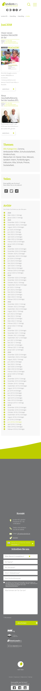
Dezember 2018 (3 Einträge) (17, 407)
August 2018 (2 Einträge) (16, 417)
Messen (30, 157)
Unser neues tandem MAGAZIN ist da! (9, 35)
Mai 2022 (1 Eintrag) (14, 316)
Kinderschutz (9, 154)
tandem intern (9, 159)
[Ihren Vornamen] (20, 567)
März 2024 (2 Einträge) (15, 268)
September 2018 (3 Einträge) (17, 415)
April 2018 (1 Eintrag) (14, 424)
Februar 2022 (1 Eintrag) (16, 323)
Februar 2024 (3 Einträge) (16, 270)
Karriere (15, 538)
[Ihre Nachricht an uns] (20, 601)
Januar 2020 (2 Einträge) (15, 374)
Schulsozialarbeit (27, 151)
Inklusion (7, 162)
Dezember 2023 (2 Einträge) (17, 278)
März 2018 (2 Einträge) (15, 427)
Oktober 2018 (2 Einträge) (16, 412)
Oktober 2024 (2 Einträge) (16, 254)
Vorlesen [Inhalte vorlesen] (20, 10)
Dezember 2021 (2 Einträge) (17, 330)
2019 (9, 376)
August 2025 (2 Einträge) (16, 227)
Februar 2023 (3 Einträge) (16, 299)
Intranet (11, 677)
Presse (26, 162)
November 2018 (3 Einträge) (17, 410)
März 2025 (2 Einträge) (15, 239)
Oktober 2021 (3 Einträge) (16, 335)
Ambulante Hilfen (11, 151)
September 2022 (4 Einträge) (17, 309)
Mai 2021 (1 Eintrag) (14, 343)
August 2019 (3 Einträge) (16, 388)
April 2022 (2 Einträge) (15, 318)
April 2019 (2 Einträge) (15, 398)
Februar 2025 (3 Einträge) (16, 242)
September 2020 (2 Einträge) (17, 357)
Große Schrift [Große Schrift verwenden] (16, 10)
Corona (21, 149)
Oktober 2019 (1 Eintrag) (16, 383)
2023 (9, 275)
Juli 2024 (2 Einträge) (14, 258)
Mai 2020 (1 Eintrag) (14, 364)
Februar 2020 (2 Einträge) (16, 371)
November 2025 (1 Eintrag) (16, 222)
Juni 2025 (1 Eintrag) (14, 232)
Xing (16, 191)
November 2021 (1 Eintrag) (16, 333)
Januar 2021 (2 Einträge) (15, 350)
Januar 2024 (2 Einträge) (15, 273)
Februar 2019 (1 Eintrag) (16, 403)
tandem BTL (4, 16)
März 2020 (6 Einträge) (15, 369)
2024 (9, 246)
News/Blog (13, 16)
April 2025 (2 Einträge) (15, 237)
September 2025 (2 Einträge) (17, 225)
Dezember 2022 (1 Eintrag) (16, 304)
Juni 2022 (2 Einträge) (15, 314)
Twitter (11, 191)
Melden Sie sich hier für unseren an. (20, 543)
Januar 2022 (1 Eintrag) (15, 326)
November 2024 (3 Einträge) (17, 251)
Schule (20, 162)
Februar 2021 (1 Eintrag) (16, 347)
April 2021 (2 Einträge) (15, 345)
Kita (14, 162)
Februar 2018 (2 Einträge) (16, 429)
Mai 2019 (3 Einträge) (15, 395)
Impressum (17, 677)
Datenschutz (24, 677)
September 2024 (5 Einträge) (17, 256)
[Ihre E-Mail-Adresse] (20, 573)
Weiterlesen (8, 89)
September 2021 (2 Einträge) (17, 338)
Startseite (10, 4)
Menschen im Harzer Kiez (14, 157)
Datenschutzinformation (12, 586)
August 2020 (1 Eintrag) (15, 359)
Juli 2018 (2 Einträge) (14, 419)
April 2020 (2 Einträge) (15, 367)
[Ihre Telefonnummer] (20, 578)
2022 (9, 302)
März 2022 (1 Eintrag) (15, 321)
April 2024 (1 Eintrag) (14, 266)
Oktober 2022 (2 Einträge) (16, 307)
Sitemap (30, 677)
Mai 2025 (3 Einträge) (15, 234)
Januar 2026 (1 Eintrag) (15, 218)
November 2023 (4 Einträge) (17, 280)
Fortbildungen (23, 159)
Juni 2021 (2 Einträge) (15, 340)
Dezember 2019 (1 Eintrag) (16, 379)
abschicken (21, 623)
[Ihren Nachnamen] (20, 562)
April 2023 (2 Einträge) (15, 295)
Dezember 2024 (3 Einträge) (17, 249)
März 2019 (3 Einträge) (15, 400)
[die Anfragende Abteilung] (20, 556)
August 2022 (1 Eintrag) (15, 311)
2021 (9, 328)
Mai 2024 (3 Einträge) (15, 263)
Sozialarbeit (8, 165)
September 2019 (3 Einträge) (17, 386)
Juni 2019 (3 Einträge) (15, 393)
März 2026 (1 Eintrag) (15, 215)
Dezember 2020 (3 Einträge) (17, 355)
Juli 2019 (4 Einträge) (14, 391)
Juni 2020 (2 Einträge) (15, 362)
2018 (9, 405)
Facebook (6, 191)
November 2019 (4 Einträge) (17, 381)
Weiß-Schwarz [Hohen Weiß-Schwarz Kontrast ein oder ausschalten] (10, 10)
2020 (9, 352)
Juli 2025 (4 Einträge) (14, 230)
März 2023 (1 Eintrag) (15, 297)
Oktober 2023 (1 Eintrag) (16, 282)
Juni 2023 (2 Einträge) (15, 290)
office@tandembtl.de (23, 534)
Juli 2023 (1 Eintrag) (14, 287)
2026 (9, 213)
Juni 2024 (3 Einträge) (15, 261)
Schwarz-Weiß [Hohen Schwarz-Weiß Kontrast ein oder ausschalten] (7, 10)
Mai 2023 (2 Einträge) (15, 292)
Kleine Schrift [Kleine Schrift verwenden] (14, 10)
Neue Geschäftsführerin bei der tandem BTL (9, 98)
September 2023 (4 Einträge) (17, 285)
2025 (9, 220)
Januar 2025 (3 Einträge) (15, 244)
